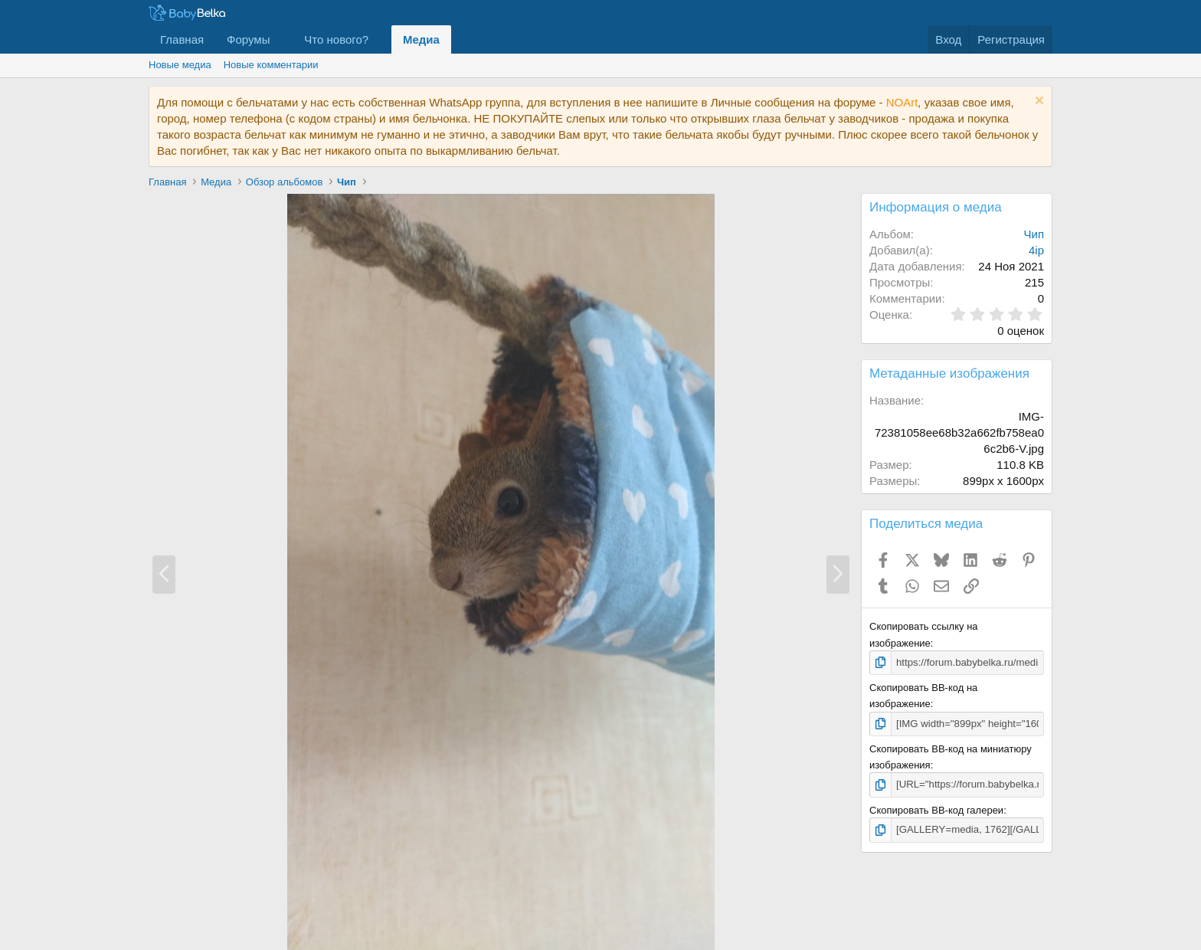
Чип (1034, 234)
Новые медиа (180, 64)
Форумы (248, 39)
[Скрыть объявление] (1037, 102)
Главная (182, 39)
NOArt (902, 102)
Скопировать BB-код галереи (936, 809)
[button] (282, 39)
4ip (1036, 250)
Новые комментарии (271, 64)
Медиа (421, 39)
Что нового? (336, 39)
